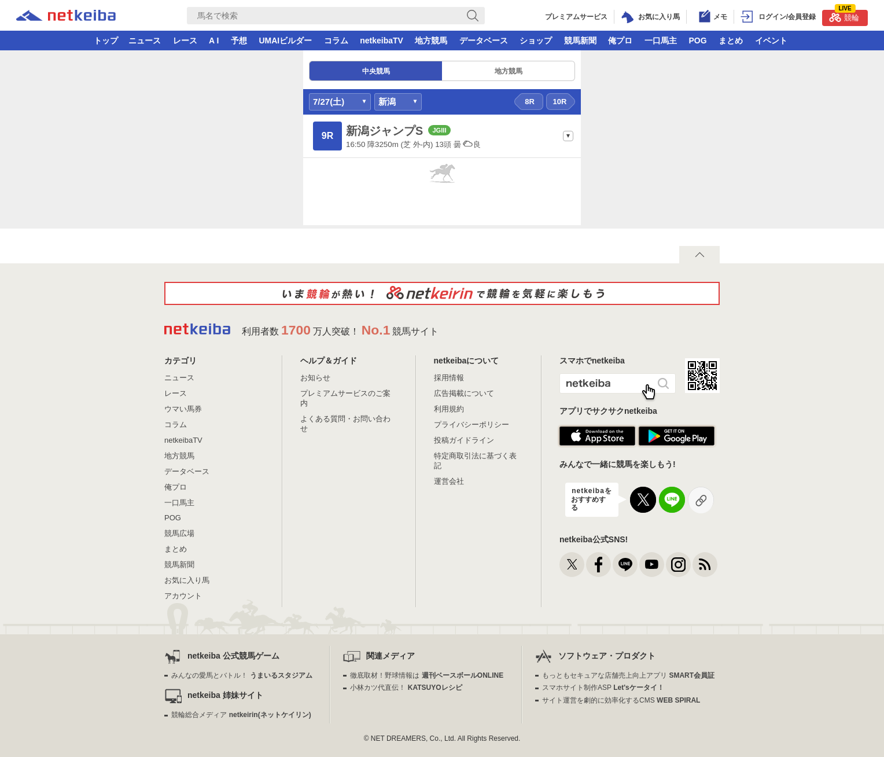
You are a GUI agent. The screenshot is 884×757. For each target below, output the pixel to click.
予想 (239, 40)
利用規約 (449, 409)
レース (185, 40)
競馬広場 (179, 533)
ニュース (144, 40)
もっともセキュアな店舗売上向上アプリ (628, 675)
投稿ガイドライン (464, 440)
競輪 (844, 16)
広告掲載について (464, 393)
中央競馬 (376, 71)
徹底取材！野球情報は (426, 675)
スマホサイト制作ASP (603, 687)
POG (697, 40)
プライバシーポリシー (471, 424)
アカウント (183, 595)
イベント (771, 40)
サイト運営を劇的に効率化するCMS (621, 700)
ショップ (536, 40)
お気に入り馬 (186, 580)
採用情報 (449, 377)
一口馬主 (660, 40)
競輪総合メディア (241, 715)
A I (214, 40)
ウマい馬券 (183, 409)
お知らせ (315, 377)
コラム (336, 40)
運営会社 (449, 481)
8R (530, 101)
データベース (483, 40)
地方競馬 (431, 40)
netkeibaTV (381, 40)
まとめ (731, 40)
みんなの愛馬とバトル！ (241, 675)
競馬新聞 (580, 40)
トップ (106, 40)
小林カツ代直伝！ (406, 687)
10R (560, 101)
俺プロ (620, 40)
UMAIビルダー (285, 40)
